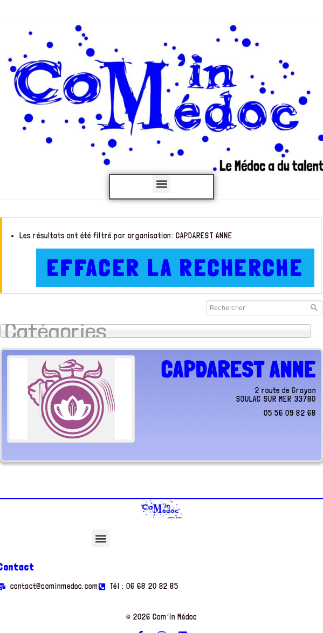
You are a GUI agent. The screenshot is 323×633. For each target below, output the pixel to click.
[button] (161, 184)
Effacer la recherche (175, 267)
